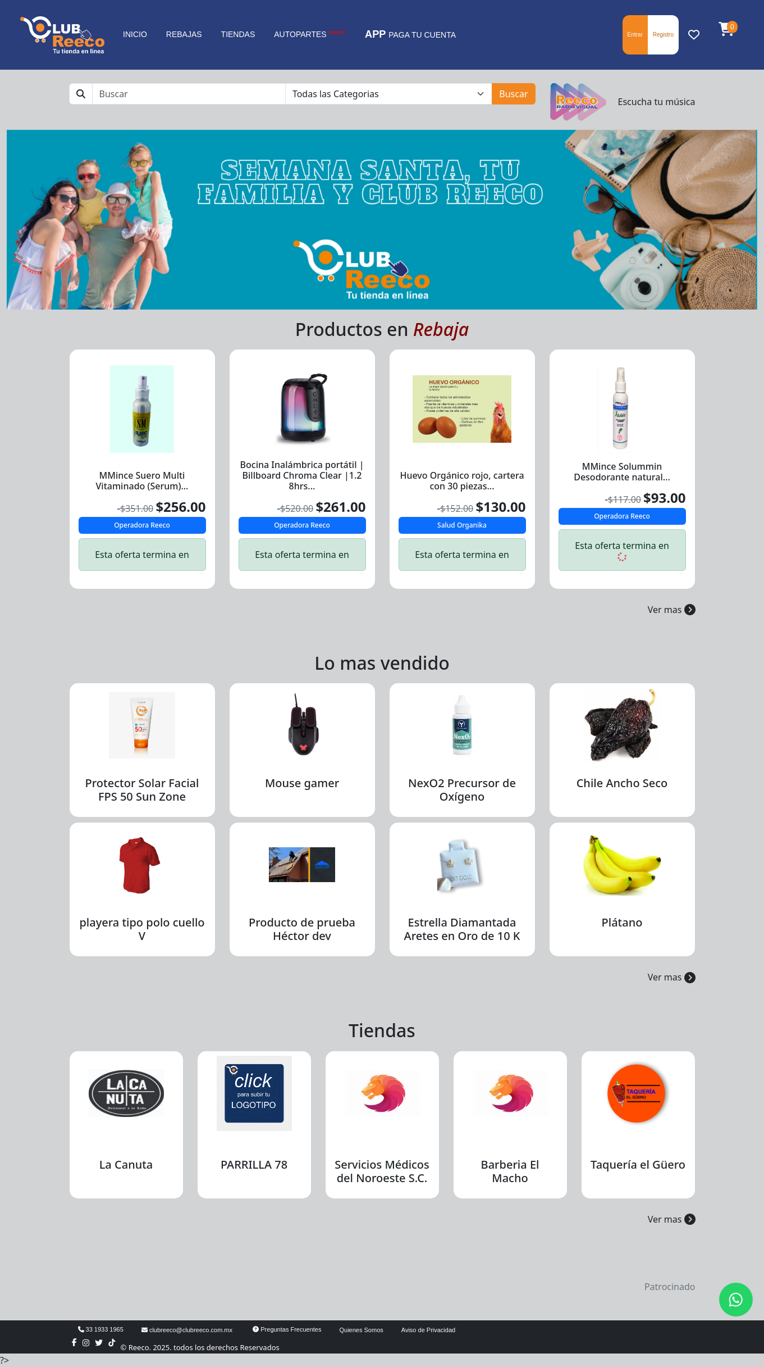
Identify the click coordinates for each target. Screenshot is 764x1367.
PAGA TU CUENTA (410, 34)
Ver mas (672, 609)
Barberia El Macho (510, 1171)
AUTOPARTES (310, 34)
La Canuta (126, 1164)
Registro (663, 34)
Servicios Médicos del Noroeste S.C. (382, 1171)
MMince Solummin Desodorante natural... (622, 471)
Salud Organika (462, 525)
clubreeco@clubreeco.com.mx (186, 1330)
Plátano (622, 922)
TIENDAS (238, 34)
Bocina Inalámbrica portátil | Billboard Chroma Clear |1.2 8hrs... (302, 475)
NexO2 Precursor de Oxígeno (462, 789)
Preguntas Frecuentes (287, 1329)
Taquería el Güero (638, 1164)
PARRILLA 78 (254, 1164)
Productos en (382, 329)
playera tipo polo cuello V (141, 929)
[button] (726, 29)
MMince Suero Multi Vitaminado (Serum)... (142, 480)
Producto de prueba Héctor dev (302, 929)
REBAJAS (184, 34)
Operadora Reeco (142, 525)
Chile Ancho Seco (622, 783)
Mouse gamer (302, 783)
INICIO (135, 34)
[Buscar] (189, 94)
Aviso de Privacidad (428, 1330)
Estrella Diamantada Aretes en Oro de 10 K (462, 929)
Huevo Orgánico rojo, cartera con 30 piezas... (462, 480)
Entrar (635, 34)
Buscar (513, 94)
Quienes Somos (361, 1330)
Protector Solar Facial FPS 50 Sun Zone (142, 789)
